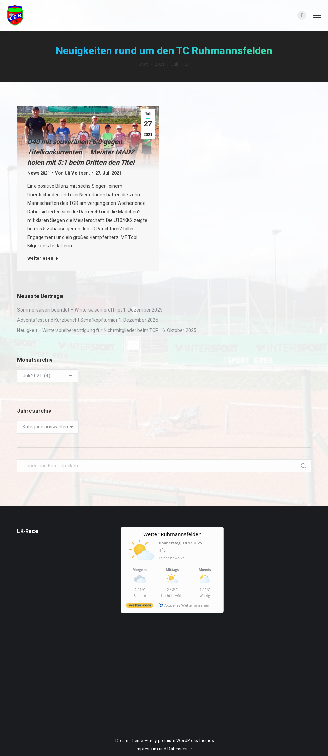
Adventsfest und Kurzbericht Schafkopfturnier (67, 320)
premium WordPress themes (186, 740)
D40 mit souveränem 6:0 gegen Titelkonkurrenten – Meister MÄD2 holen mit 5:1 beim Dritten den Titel (80, 152)
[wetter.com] (139, 606)
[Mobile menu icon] (317, 15)
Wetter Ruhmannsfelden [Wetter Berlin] (172, 534)
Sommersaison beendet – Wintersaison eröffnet (69, 310)
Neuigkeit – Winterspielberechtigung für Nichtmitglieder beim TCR (88, 330)
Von (72, 173)
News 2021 (38, 173)
